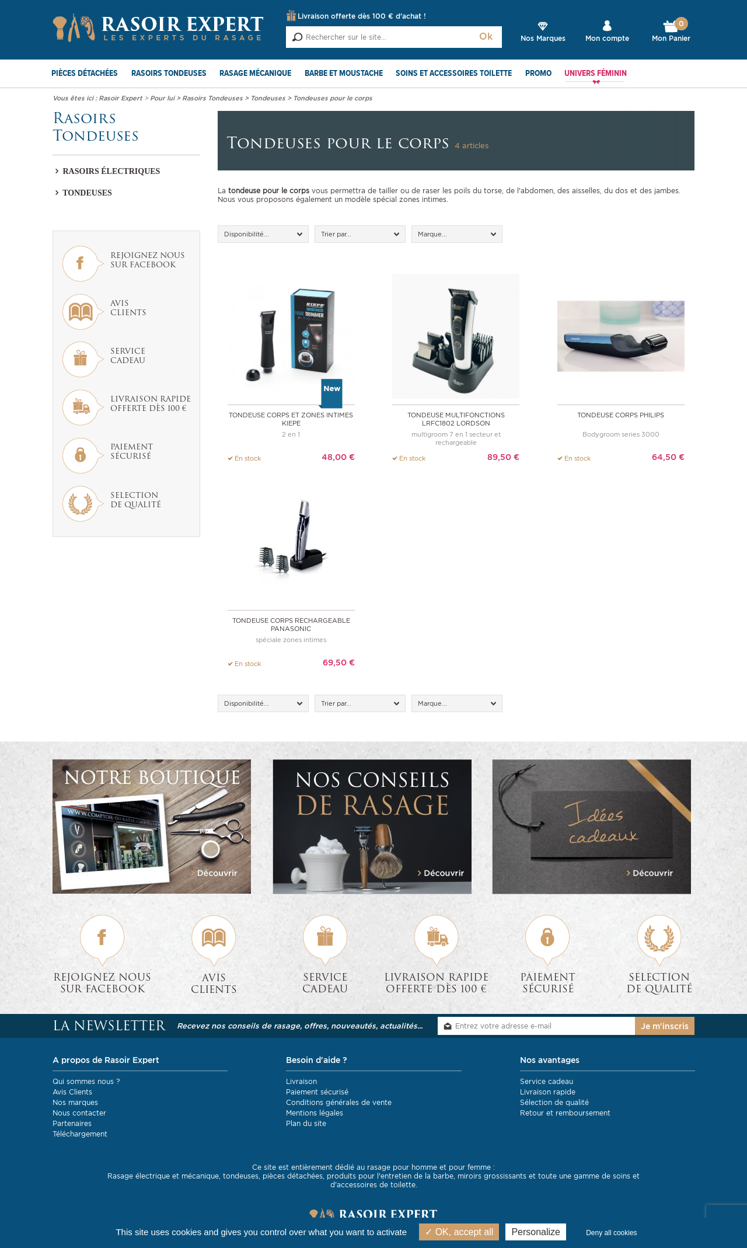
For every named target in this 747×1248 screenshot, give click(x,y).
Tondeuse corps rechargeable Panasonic (291, 624)
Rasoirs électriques (106, 171)
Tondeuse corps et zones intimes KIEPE (291, 419)
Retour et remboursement (565, 1112)
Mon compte (607, 38)
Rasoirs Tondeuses (169, 73)
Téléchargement (80, 1134)
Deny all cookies (611, 1233)
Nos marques (75, 1102)
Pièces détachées (84, 73)
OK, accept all (459, 1232)
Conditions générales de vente (339, 1102)
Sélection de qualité (554, 1102)
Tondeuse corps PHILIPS (620, 415)
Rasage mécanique (255, 73)
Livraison (301, 1081)
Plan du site (306, 1123)
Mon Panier (671, 31)
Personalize (535, 1232)
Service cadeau (546, 1081)
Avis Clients (72, 1091)
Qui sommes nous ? (86, 1081)
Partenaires (72, 1123)
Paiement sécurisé (317, 1091)
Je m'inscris (665, 1026)
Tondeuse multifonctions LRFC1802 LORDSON (456, 419)
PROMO (538, 73)
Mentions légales (314, 1112)
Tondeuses (82, 193)
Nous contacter (79, 1112)
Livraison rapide (547, 1091)
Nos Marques (543, 38)
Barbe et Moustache (344, 73)
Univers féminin (595, 73)
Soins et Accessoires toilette (454, 73)
